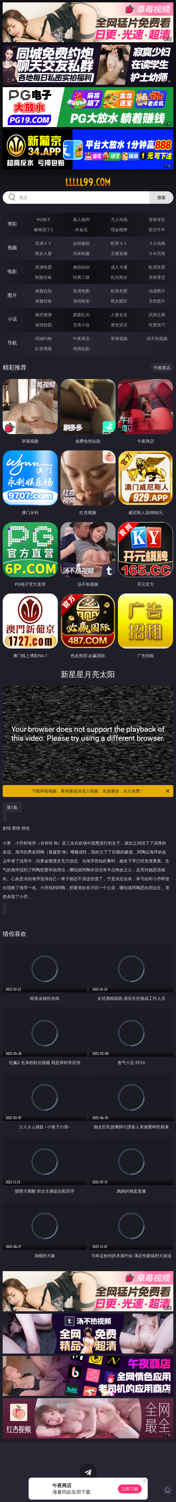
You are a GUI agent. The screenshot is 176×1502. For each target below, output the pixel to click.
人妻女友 (119, 314)
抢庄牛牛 (157, 229)
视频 (12, 247)
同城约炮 (43, 338)
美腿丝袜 (43, 301)
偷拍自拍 (81, 267)
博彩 (12, 223)
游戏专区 (157, 219)
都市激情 (43, 314)
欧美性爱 (157, 267)
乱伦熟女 (119, 277)
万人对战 (119, 219)
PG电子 (44, 219)
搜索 (161, 197)
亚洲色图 (81, 291)
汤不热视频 (157, 338)
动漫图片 (157, 291)
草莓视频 (119, 338)
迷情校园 (43, 325)
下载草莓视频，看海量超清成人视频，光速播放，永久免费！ (101, 791)
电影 (12, 271)
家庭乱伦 (81, 314)
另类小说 (81, 325)
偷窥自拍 (43, 291)
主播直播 (119, 253)
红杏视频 (43, 348)
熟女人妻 (43, 253)
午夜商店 (81, 338)
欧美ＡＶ (119, 243)
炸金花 (81, 229)
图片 (12, 295)
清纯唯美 (81, 301)
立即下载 (130, 1489)
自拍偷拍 (81, 243)
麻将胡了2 (43, 229)
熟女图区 (119, 301)
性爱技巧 (157, 325)
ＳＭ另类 (157, 253)
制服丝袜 (43, 277)
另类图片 (157, 301)
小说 (12, 319)
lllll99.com (87, 182)
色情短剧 (81, 348)
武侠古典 (157, 314)
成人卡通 (119, 267)
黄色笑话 (119, 325)
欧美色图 (119, 291)
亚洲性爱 (43, 267)
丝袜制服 (81, 253)
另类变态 (157, 277)
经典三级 (81, 277)
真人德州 (81, 219)
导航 (12, 342)
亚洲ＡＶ (43, 243)
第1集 (12, 807)
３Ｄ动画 (157, 243)
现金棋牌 (119, 229)
